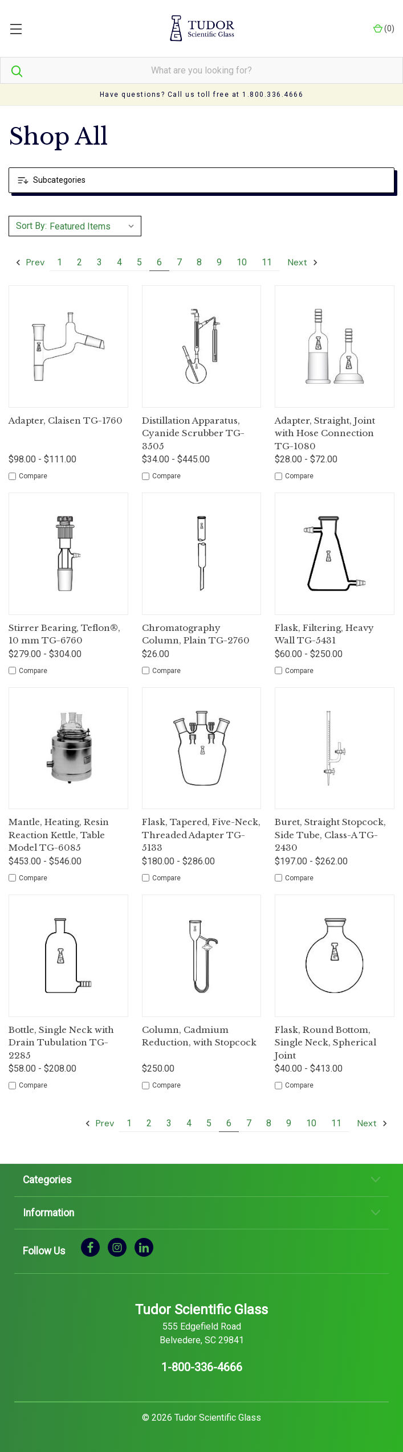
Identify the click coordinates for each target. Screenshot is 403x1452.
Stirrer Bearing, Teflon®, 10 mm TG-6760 (64, 634)
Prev (29, 262)
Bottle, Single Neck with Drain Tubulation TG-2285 (61, 1042)
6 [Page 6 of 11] (159, 262)
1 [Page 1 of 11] (59, 262)
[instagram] (117, 1247)
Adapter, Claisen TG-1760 (66, 420)
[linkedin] (144, 1247)
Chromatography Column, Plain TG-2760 (196, 634)
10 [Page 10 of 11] (242, 262)
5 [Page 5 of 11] (139, 262)
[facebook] (90, 1247)
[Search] (11, 70)
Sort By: (31, 225)
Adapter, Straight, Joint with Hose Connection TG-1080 (325, 433)
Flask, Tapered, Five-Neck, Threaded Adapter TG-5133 (201, 835)
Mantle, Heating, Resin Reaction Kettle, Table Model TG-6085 (59, 835)
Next (303, 262)
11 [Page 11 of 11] (267, 262)
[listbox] (94, 226)
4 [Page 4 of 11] (119, 262)
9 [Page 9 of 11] (219, 262)
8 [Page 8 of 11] (199, 262)
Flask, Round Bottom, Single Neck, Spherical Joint (325, 1042)
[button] (201, 180)
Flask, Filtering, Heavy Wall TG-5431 (324, 634)
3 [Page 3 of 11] (99, 262)
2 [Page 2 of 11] (79, 262)
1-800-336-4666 (201, 1367)
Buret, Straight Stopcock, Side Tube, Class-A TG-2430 (330, 835)
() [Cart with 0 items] (383, 29)
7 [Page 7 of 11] (179, 262)
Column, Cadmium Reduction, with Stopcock (199, 1036)
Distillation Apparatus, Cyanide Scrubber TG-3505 (193, 433)
